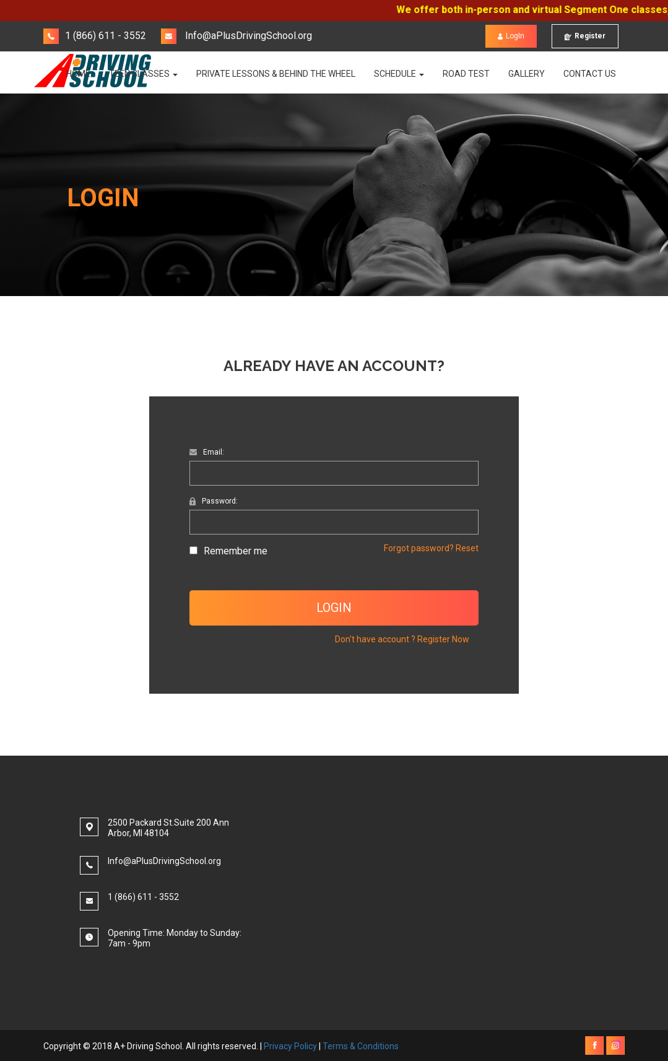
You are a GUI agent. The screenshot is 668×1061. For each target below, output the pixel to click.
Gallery (526, 74)
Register (585, 36)
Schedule (399, 74)
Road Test (466, 74)
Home (78, 74)
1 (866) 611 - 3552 (94, 35)
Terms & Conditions (361, 1046)
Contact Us (589, 74)
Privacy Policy (290, 1046)
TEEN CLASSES (143, 74)
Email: (206, 452)
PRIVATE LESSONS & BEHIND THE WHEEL (275, 74)
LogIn (511, 36)
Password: (213, 501)
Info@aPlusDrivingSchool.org (236, 35)
